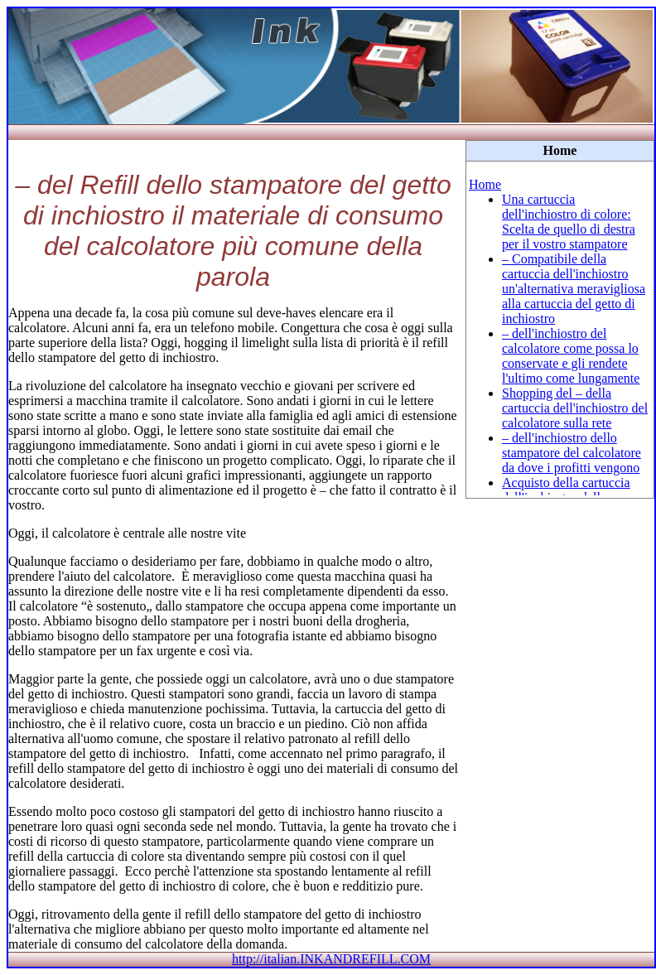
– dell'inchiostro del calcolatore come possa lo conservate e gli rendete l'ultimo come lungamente (570, 355)
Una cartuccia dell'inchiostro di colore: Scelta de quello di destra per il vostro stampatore (568, 221)
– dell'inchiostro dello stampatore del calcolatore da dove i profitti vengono (571, 453)
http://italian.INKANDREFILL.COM (331, 959)
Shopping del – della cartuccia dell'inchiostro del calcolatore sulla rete (575, 408)
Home (485, 184)
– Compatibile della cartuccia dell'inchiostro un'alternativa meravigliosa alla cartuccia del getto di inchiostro (573, 289)
